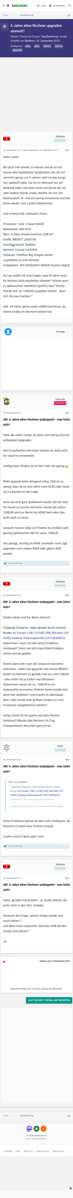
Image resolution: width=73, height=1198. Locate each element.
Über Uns (28, 1151)
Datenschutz (42, 1151)
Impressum (58, 1151)
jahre (37, 46)
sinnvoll (58, 46)
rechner (47, 46)
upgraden (17, 50)
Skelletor (29, 40)
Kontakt (8, 1151)
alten (27, 46)
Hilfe (17, 1151)
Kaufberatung (49, 36)
